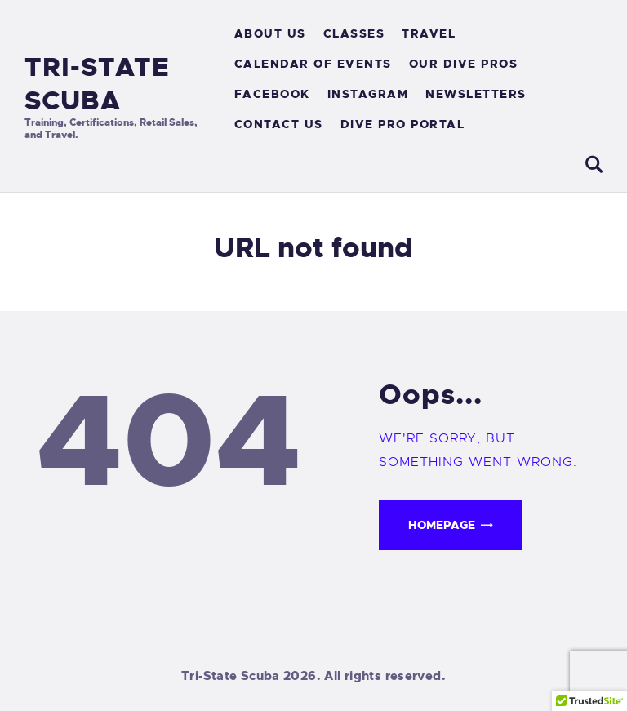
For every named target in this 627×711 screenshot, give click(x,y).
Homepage (441, 525)
